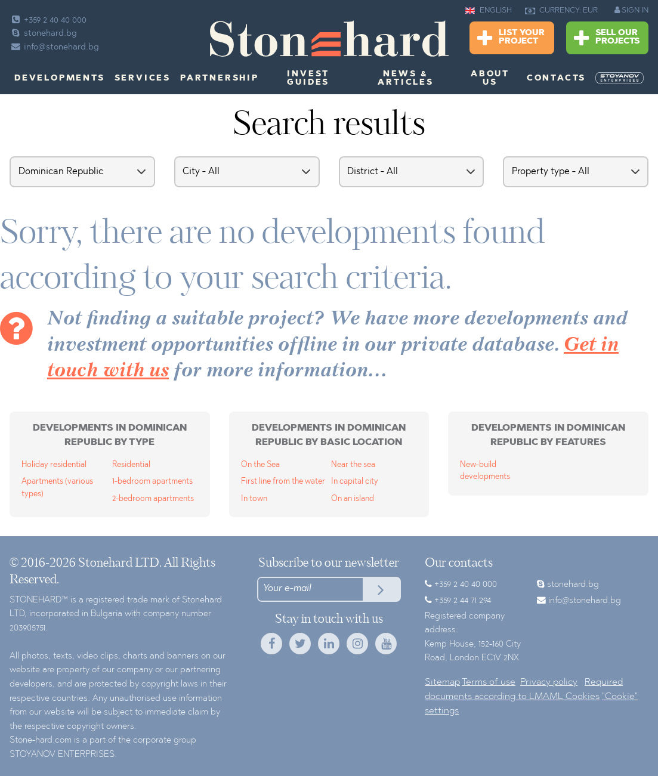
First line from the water (283, 482)
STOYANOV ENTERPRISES (62, 754)
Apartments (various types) (57, 487)
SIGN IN (631, 10)
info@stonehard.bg (54, 47)
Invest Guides (308, 78)
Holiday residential (54, 465)
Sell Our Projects (607, 38)
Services (143, 79)
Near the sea (353, 465)
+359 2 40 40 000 (48, 20)
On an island (352, 499)
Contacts (556, 79)
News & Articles (405, 78)
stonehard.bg (43, 33)
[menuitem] (619, 78)
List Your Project (511, 38)
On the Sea (260, 465)
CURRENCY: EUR (561, 11)
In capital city (354, 482)
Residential (131, 465)
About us (490, 78)
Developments (59, 79)
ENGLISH (488, 11)
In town (254, 499)
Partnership (219, 79)
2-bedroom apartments (153, 499)
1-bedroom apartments (152, 482)
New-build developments (485, 471)
